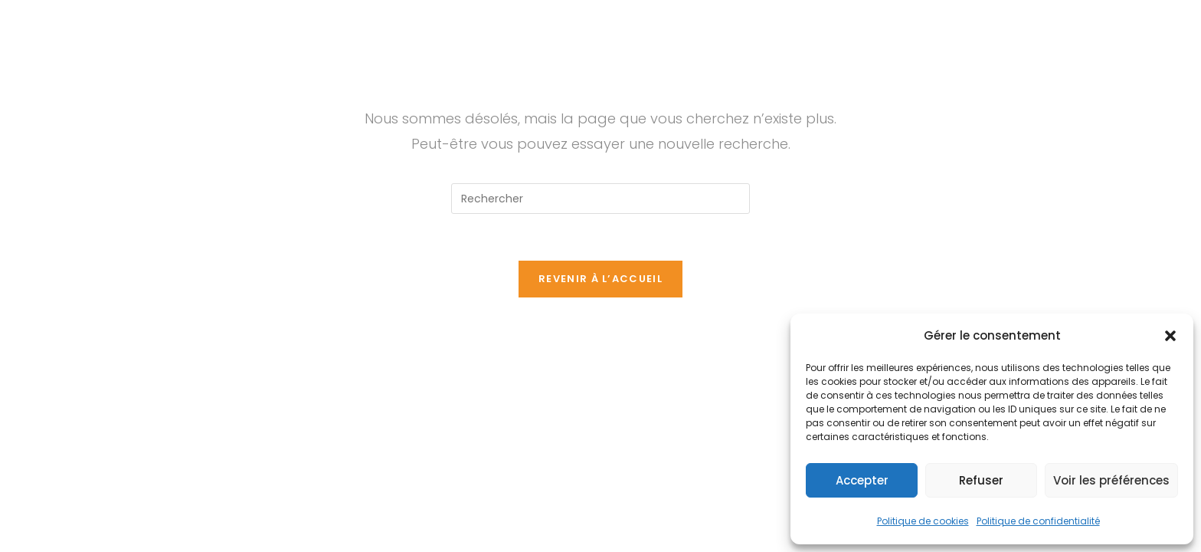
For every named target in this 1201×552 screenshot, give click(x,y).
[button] (1170, 335)
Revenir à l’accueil (600, 278)
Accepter (862, 480)
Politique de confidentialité (1038, 520)
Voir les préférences (1111, 480)
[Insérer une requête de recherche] (600, 198)
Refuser (981, 480)
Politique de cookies (923, 520)
